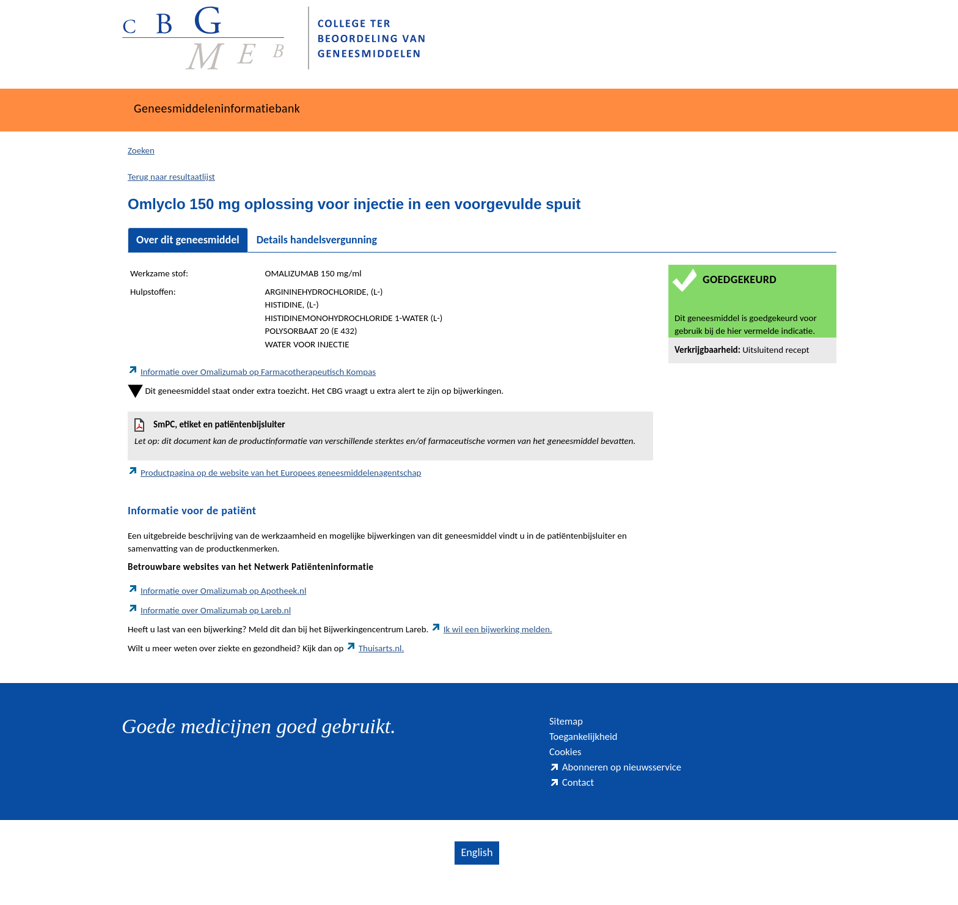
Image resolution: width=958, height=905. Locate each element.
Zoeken (141, 150)
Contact (575, 799)
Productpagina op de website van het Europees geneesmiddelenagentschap (275, 472)
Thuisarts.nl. (375, 648)
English (476, 872)
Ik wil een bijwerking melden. (491, 629)
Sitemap (570, 723)
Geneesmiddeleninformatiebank (242, 108)
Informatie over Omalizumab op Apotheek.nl (217, 590)
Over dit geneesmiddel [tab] (188, 239)
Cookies (569, 761)
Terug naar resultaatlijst (171, 176)
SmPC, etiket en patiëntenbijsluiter (390, 433)
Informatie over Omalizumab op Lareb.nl (209, 610)
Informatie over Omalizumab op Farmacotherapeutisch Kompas (252, 371)
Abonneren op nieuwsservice (630, 780)
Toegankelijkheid (592, 742)
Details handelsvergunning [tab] (317, 239)
